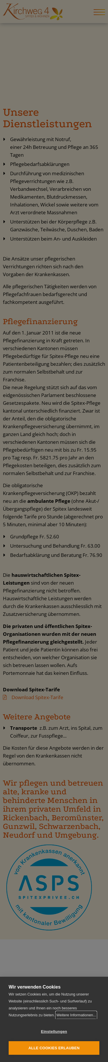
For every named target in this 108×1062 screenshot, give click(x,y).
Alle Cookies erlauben (54, 1048)
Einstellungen (54, 1031)
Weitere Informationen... (76, 1015)
